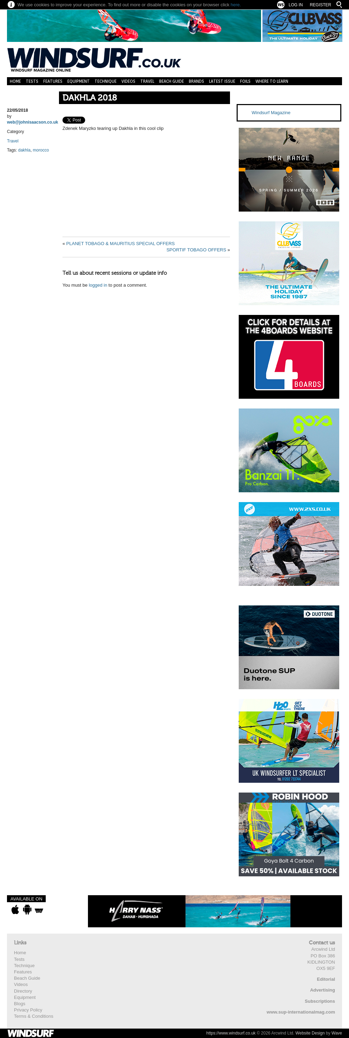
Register (320, 4)
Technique (106, 81)
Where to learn (271, 81)
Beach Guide (171, 81)
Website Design (310, 1033)
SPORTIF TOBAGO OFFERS (196, 249)
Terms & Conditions (33, 1016)
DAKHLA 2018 (89, 98)
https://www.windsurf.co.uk (230, 1033)
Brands (196, 81)
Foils (245, 81)
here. (236, 4)
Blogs (19, 1003)
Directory (23, 991)
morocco (41, 150)
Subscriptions (320, 1001)
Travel (147, 81)
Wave (337, 1033)
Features (52, 81)
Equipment (78, 81)
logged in (98, 285)
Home (15, 81)
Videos (128, 81)
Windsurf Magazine (271, 112)
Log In (296, 4)
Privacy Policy (28, 1010)
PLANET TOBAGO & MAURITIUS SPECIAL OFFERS (120, 243)
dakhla (24, 150)
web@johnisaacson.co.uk (32, 122)
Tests (32, 81)
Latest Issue (222, 81)
